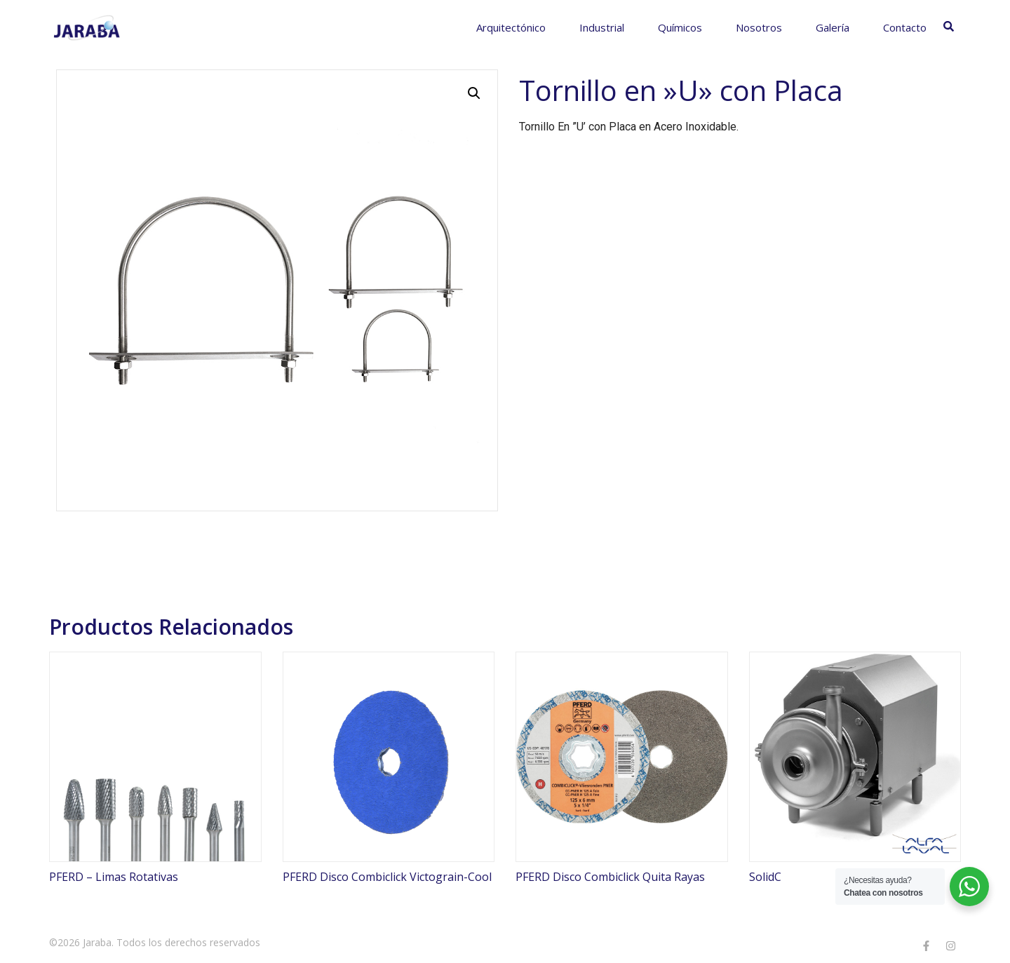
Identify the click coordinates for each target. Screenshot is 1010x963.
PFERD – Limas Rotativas (113, 876)
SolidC (765, 876)
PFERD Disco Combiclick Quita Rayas (610, 876)
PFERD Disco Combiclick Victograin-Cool (387, 876)
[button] (474, 93)
